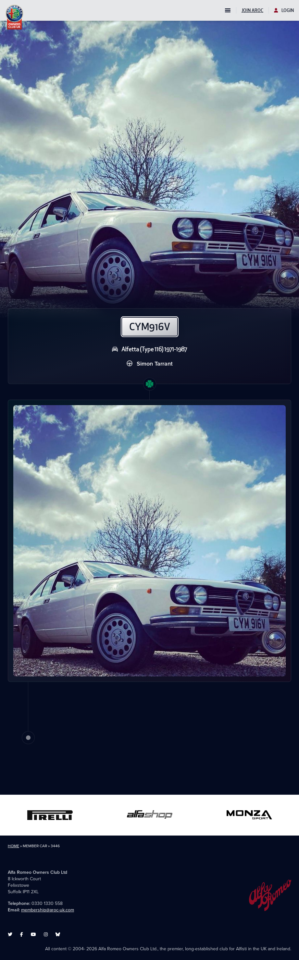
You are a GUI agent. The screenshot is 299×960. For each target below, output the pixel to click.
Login (284, 10)
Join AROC (252, 10)
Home (13, 846)
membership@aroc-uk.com (47, 910)
